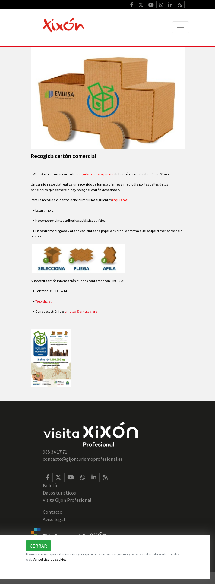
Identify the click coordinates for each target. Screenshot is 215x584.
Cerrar (38, 546)
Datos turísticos (59, 493)
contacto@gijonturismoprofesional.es (83, 459)
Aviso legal (54, 519)
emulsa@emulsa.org (81, 311)
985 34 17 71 (55, 452)
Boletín (50, 485)
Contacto (52, 512)
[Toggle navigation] (180, 27)
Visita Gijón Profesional (67, 500)
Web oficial (43, 301)
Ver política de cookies (49, 559)
